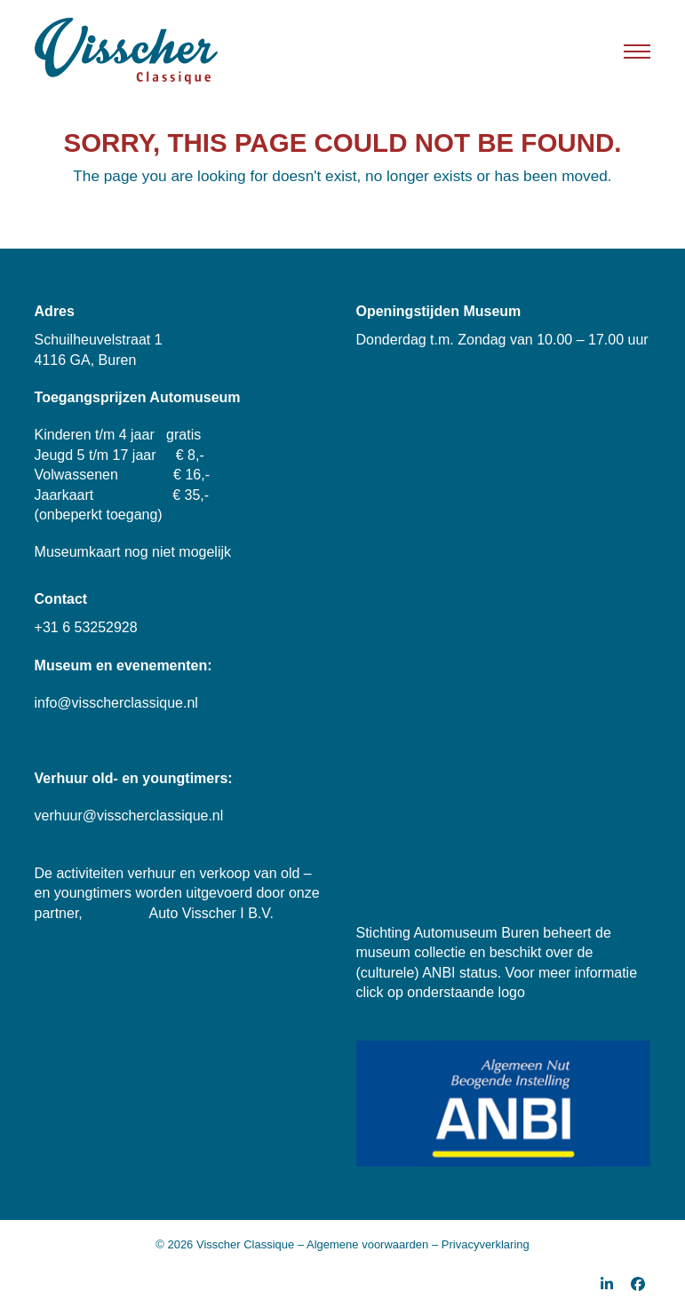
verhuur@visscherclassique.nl (129, 815)
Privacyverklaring (486, 1244)
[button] (637, 51)
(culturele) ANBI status (427, 972)
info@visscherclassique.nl (116, 702)
